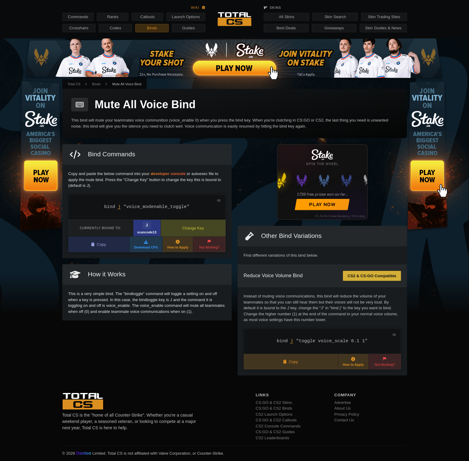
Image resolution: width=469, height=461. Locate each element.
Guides (188, 28)
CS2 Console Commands (278, 426)
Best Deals (286, 28)
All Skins (286, 17)
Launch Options (186, 17)
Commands (78, 17)
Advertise (342, 402)
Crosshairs (78, 28)
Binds (152, 28)
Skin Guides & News (383, 28)
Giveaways (334, 28)
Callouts (147, 17)
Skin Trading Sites (384, 17)
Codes (115, 28)
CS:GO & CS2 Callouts (276, 420)
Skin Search (335, 17)
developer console (168, 173)
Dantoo (84, 453)
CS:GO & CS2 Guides (275, 432)
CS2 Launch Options (274, 414)
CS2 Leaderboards (272, 438)
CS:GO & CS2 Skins (274, 402)
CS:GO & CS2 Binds (274, 408)
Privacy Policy (346, 414)
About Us (342, 408)
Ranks (112, 17)
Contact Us (344, 420)
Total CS (74, 84)
